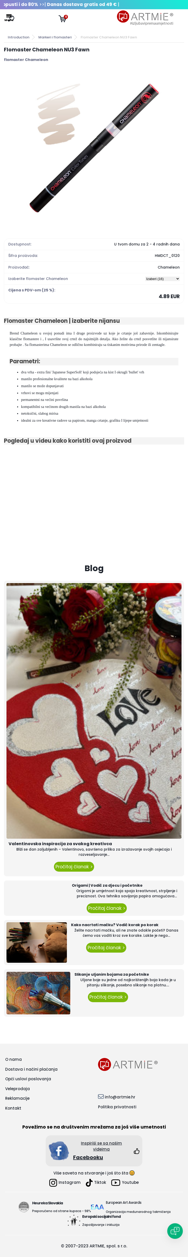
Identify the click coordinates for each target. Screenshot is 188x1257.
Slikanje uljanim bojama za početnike (111, 974)
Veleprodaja (17, 1088)
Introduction (18, 37)
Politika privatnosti (117, 1107)
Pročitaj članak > (74, 867)
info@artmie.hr (120, 1097)
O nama (13, 1059)
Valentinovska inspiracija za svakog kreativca (60, 844)
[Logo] (145, 17)
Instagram (65, 1183)
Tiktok (96, 1183)
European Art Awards (123, 1202)
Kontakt (13, 1108)
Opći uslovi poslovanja (28, 1079)
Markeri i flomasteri (55, 37)
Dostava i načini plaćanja (31, 1069)
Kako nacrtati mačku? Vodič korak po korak (114, 924)
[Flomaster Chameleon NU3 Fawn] (94, 148)
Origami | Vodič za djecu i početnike (107, 885)
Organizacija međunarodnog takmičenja (138, 1212)
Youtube (125, 1182)
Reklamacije (17, 1098)
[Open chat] (175, 1231)
